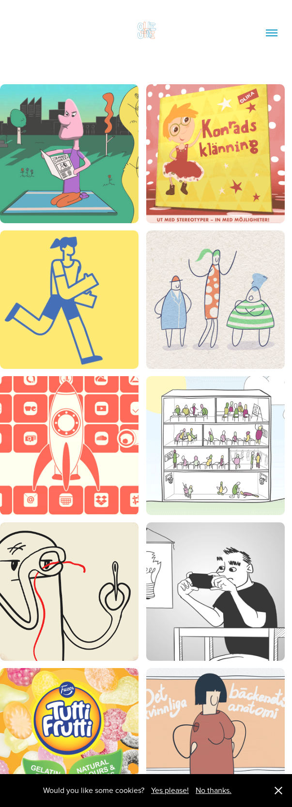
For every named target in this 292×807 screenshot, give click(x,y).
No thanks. (213, 790)
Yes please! (170, 790)
